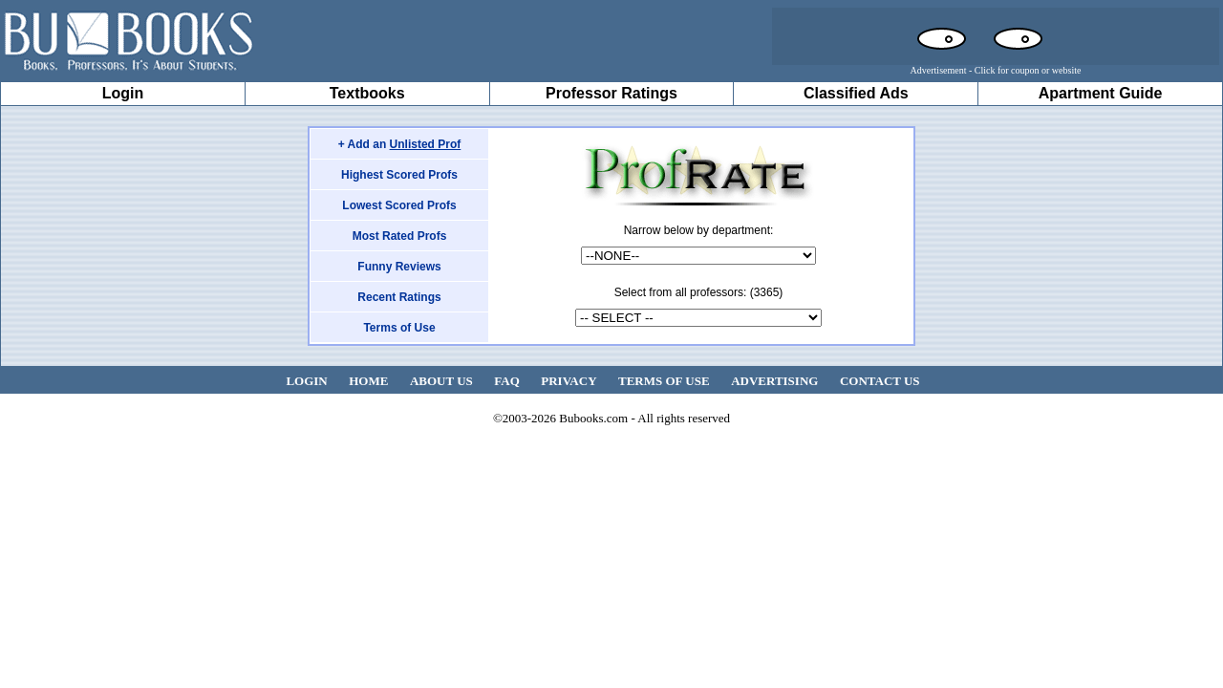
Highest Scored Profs (399, 175)
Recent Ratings (398, 297)
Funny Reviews (398, 266)
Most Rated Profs (400, 236)
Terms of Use (399, 327)
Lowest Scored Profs (399, 205)
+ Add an (399, 144)
